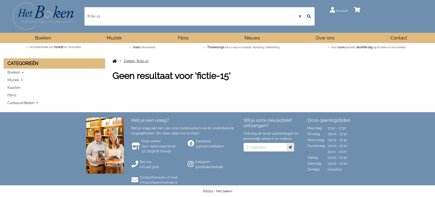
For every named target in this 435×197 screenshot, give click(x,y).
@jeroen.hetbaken (210, 146)
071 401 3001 (149, 167)
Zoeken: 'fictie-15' (136, 61)
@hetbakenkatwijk (209, 167)
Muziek (114, 38)
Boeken (43, 38)
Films (183, 38)
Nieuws (252, 38)
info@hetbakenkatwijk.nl (159, 182)
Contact (399, 38)
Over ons (325, 38)
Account (339, 10)
